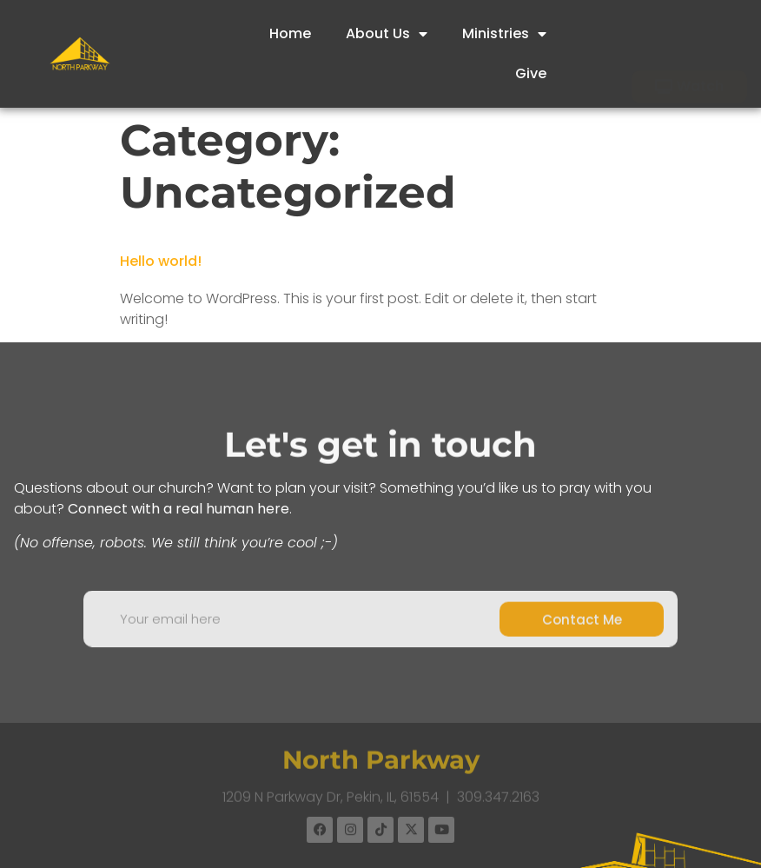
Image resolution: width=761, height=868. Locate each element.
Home (290, 33)
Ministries (504, 34)
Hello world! (161, 261)
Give (530, 73)
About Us (386, 34)
